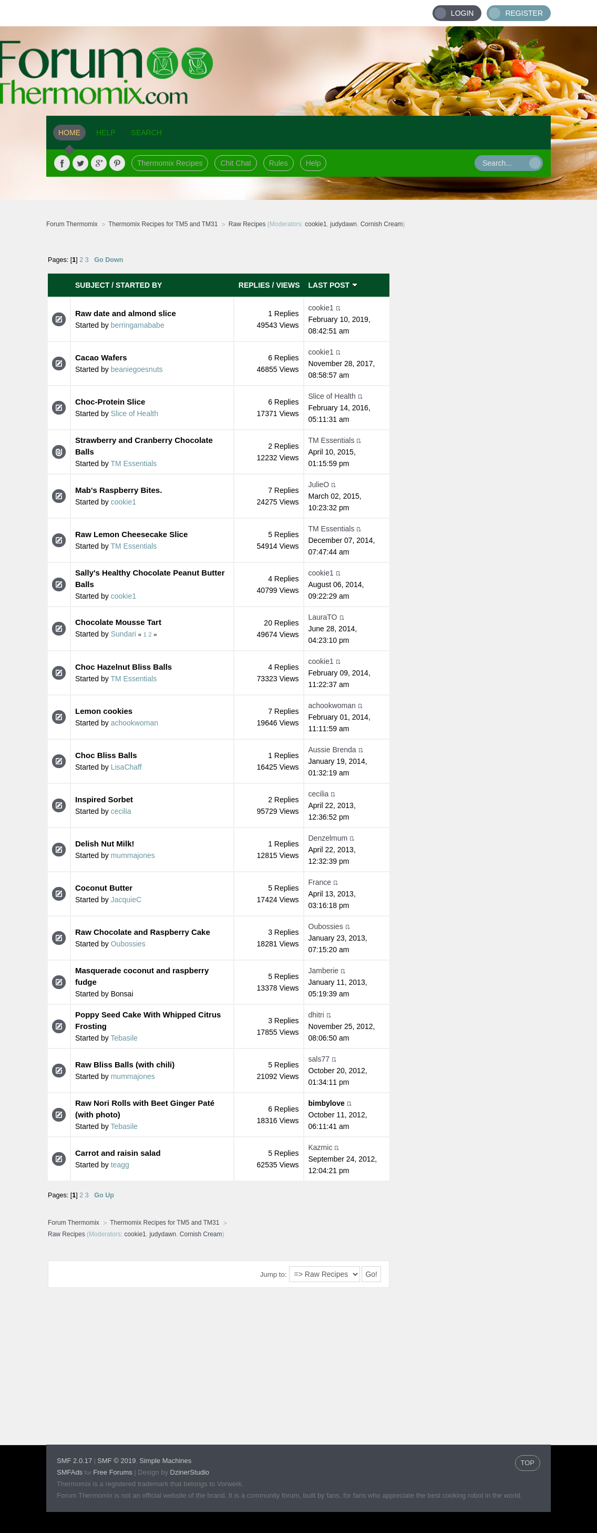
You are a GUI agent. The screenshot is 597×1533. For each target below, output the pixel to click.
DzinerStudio (189, 1472)
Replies (254, 285)
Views (288, 285)
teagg (120, 1165)
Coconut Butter (103, 887)
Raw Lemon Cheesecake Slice (131, 534)
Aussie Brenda (332, 749)
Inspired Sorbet (104, 799)
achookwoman (134, 723)
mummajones (133, 855)
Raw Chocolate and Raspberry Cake (142, 931)
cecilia (121, 811)
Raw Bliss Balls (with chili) (124, 1064)
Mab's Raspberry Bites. (118, 490)
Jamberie (323, 970)
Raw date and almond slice (125, 313)
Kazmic (320, 1147)
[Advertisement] (470, 402)
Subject (92, 285)
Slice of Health (134, 413)
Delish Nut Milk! (105, 843)
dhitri (316, 1015)
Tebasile (123, 1038)
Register (524, 13)
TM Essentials (133, 463)
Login (462, 13)
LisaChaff (126, 767)
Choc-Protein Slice (110, 401)
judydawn (343, 224)
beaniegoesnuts (137, 369)
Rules (278, 163)
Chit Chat (235, 163)
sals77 (319, 1059)
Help (313, 163)
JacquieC (126, 899)
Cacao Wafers (101, 357)
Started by (139, 285)
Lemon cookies (103, 711)
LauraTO (322, 617)
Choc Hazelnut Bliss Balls (123, 666)
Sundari (123, 634)
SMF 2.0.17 (74, 1461)
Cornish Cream (382, 224)
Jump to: (273, 1274)
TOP (528, 1463)
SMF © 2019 (116, 1461)
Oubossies (128, 944)
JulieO (319, 484)
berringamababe (137, 325)
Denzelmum (328, 838)
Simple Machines (165, 1461)
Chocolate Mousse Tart (118, 622)
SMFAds (70, 1472)
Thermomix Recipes (169, 163)
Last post (333, 285)
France (320, 882)
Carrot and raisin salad (118, 1152)
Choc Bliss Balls (106, 755)
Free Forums (112, 1472)
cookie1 (315, 224)
